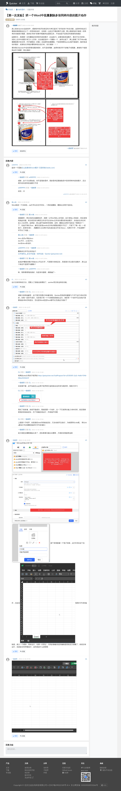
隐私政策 (103, 768)
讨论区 (9, 9)
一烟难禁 (15, 25)
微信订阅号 (84, 771)
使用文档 (28, 768)
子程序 (45, 770)
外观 (45, 773)
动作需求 (20, 9)
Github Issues (67, 770)
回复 (22, 172)
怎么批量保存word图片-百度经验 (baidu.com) (38, 168)
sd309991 (15, 165)
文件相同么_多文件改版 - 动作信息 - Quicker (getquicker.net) (40, 254)
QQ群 (65, 773)
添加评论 (23, 151)
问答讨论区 (66, 768)
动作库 (45, 768)
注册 (113, 3)
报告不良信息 (106, 770)
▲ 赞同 (15, 151)
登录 (106, 3)
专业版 (40, 3)
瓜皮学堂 (29, 778)
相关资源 (95, 26)
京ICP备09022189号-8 (58, 785)
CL (13, 279)
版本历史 (28, 775)
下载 (30, 3)
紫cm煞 (14, 202)
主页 (22, 3)
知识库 (27, 773)
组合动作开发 (30, 770)
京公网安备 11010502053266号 (84, 785)
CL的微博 (85, 768)
